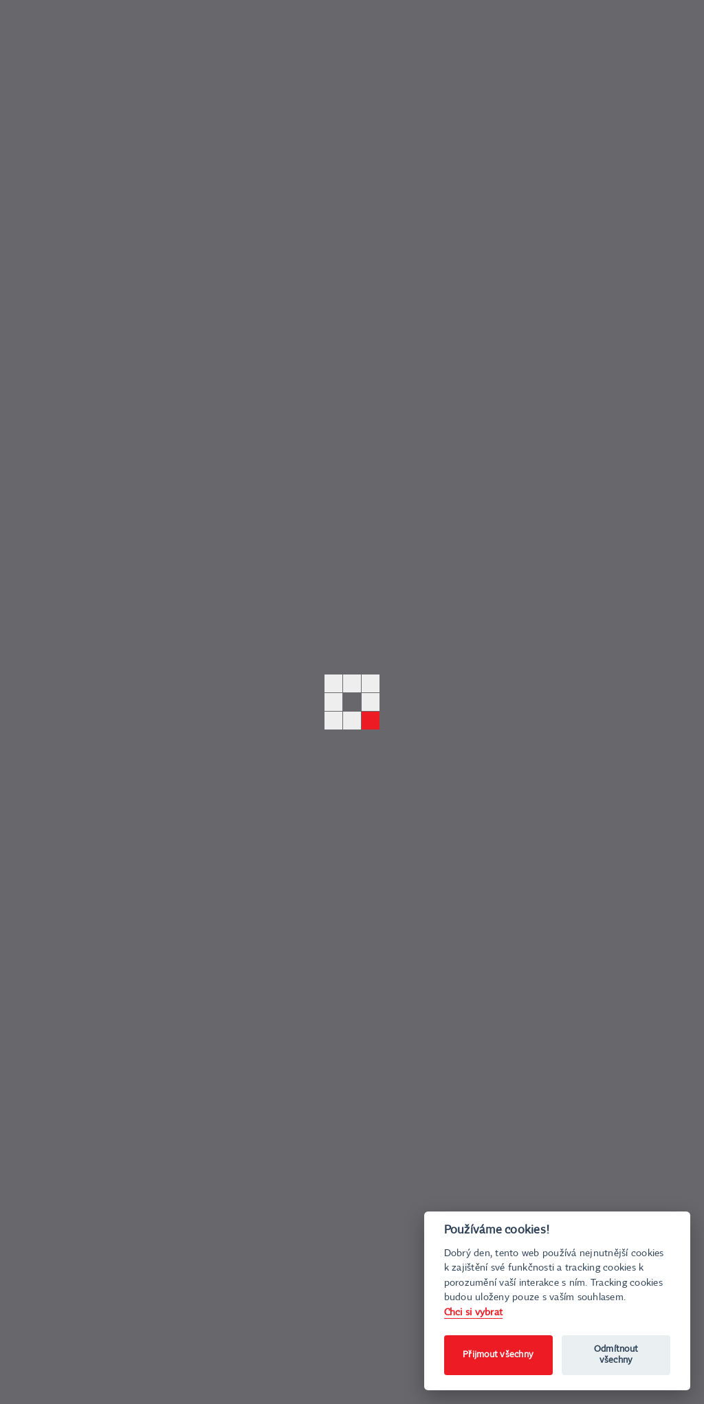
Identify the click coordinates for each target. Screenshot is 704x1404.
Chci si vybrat (473, 1312)
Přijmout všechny (498, 1354)
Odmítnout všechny (616, 1355)
